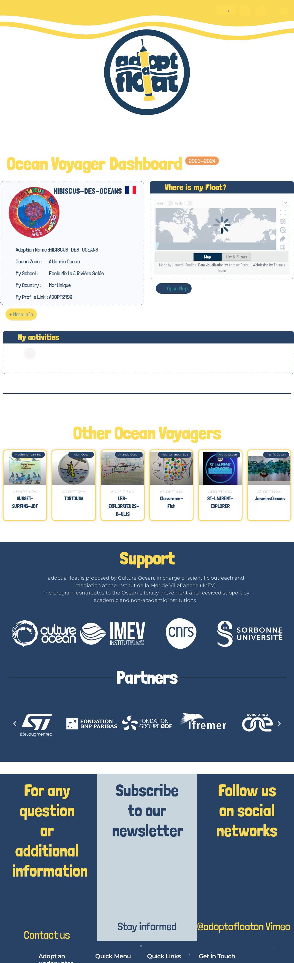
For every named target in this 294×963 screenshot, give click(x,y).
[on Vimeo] (271, 898)
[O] (245, 11)
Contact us (47, 935)
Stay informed (147, 926)
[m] (261, 11)
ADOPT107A (24, 492)
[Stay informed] (147, 898)
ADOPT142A (269, 492)
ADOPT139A (73, 492)
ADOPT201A (220, 492)
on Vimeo (272, 926)
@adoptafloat (225, 926)
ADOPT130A (122, 492)
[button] (284, 10)
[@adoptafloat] (222, 898)
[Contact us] (46, 907)
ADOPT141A (171, 492)
